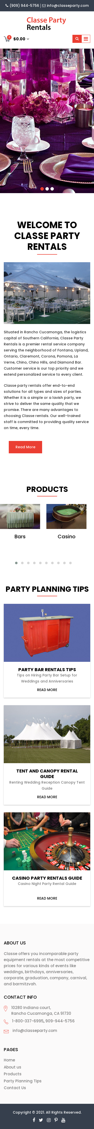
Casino (66, 536)
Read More (25, 447)
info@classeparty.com (65, 5)
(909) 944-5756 (22, 5)
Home (9, 1060)
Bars (20, 536)
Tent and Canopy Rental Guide (47, 773)
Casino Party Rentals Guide (47, 878)
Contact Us (15, 1087)
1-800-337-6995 (28, 1021)
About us (12, 1067)
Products (13, 1074)
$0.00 (16, 38)
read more (47, 689)
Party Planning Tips (23, 1081)
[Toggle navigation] (85, 39)
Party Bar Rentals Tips (47, 669)
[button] (16, 563)
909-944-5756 (60, 1021)
